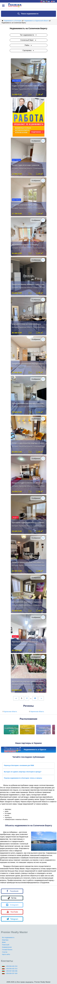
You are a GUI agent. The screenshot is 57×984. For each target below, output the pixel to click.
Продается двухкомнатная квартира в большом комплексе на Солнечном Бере (29, 443)
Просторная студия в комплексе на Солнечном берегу (29, 522)
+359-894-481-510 (11, 966)
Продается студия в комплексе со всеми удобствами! (29, 483)
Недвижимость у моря (11, 729)
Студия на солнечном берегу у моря (24, 205)
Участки (4, 952)
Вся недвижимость (8, 937)
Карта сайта (6, 954)
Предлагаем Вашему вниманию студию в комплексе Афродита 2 (29, 284)
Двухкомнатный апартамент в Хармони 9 (26, 602)
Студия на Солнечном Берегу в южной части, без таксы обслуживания (29, 86)
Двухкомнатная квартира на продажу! (25, 244)
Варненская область (36, 711)
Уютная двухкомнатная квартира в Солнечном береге (29, 403)
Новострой (5, 945)
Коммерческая (7, 947)
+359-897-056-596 (11, 971)
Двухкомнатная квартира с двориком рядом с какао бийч (29, 681)
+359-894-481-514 (11, 968)
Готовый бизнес (7, 949)
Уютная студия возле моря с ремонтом (25, 165)
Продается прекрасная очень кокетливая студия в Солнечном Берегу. (29, 562)
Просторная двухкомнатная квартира (25, 642)
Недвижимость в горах (27, 729)
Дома (4, 942)
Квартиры (5, 940)
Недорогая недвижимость (43, 729)
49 (35, 698)
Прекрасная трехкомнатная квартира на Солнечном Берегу (29, 364)
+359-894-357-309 (11, 973)
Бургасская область (9, 711)
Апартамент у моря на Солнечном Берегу (26, 324)
